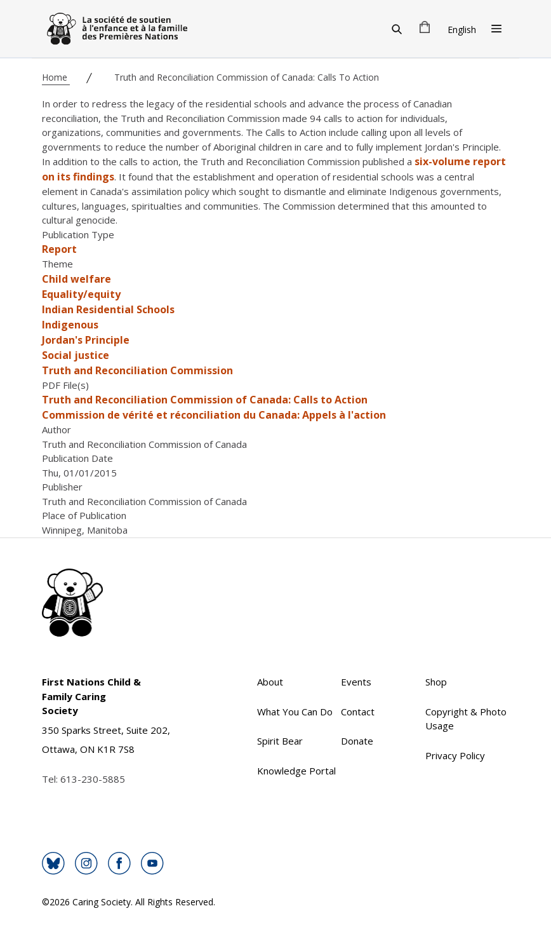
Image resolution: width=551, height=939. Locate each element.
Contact (358, 711)
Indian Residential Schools (108, 309)
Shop (436, 681)
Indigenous (70, 325)
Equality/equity (81, 294)
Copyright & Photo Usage (466, 719)
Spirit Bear (280, 740)
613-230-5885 (92, 779)
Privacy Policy (455, 755)
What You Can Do (295, 711)
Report (59, 249)
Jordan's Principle (85, 340)
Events (356, 681)
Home (56, 77)
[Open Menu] (496, 28)
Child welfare (76, 279)
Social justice (75, 355)
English (462, 30)
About (270, 681)
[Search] (396, 28)
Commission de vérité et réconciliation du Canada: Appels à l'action (214, 415)
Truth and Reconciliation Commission (137, 370)
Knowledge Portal (296, 770)
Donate (357, 740)
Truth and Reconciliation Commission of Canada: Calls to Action (205, 400)
